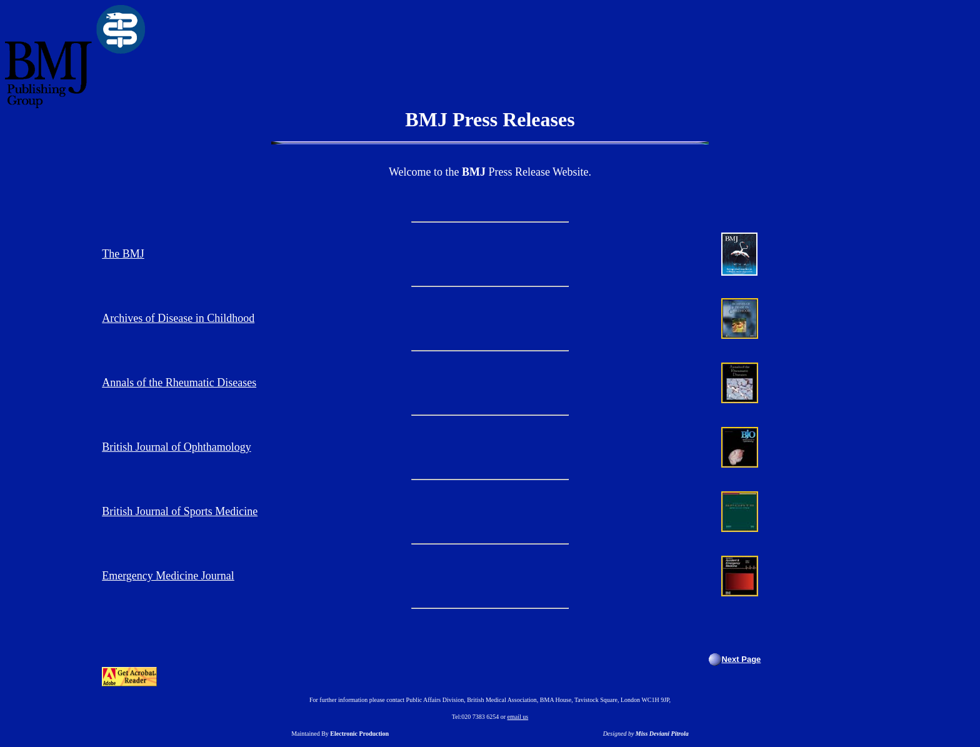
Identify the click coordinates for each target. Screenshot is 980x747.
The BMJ (123, 254)
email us (518, 716)
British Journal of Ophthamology (176, 447)
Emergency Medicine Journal (168, 575)
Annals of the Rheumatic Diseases (179, 382)
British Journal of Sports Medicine (180, 511)
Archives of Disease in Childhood (178, 318)
